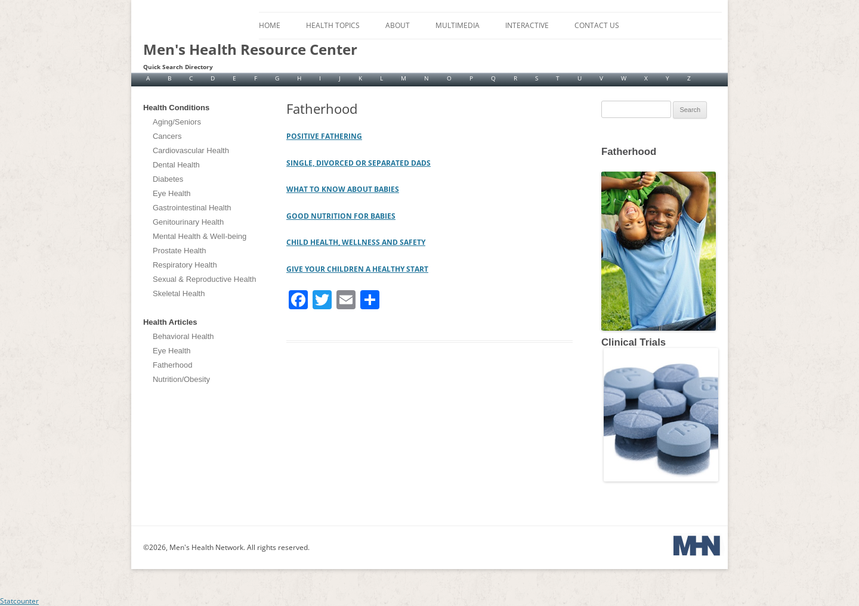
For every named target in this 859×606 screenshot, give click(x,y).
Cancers (167, 136)
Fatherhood (173, 365)
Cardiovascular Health (191, 150)
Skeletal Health (179, 293)
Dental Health (176, 164)
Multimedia (457, 25)
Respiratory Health (185, 264)
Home (269, 25)
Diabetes (168, 179)
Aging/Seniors (177, 121)
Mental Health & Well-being (199, 236)
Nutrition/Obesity (181, 379)
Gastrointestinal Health (192, 207)
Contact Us (596, 25)
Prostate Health (179, 250)
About (397, 25)
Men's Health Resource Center (250, 49)
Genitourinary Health (188, 221)
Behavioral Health (183, 336)
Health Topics (333, 25)
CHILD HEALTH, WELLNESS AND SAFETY (355, 242)
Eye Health (172, 193)
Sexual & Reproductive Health (204, 279)
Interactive (527, 25)
